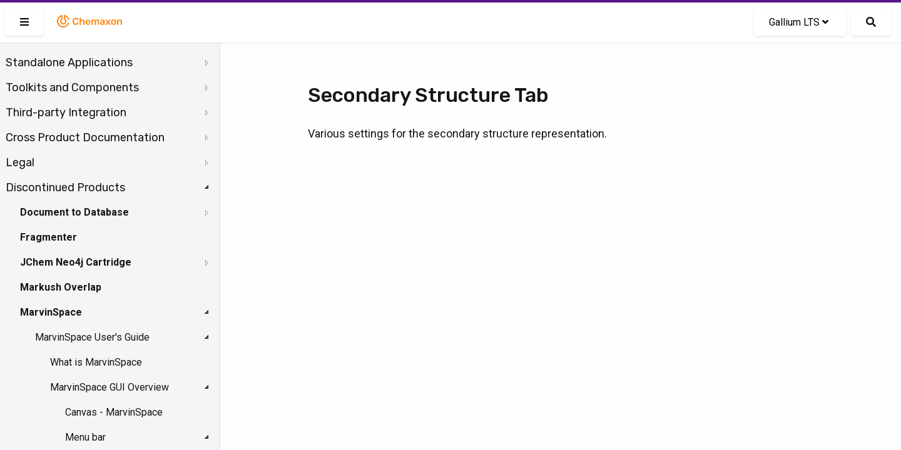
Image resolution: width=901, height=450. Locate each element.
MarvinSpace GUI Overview (109, 387)
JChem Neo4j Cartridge (75, 262)
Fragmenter (48, 237)
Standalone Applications (69, 62)
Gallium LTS (798, 22)
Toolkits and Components (72, 87)
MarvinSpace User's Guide (92, 337)
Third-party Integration (66, 112)
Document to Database (74, 212)
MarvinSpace (51, 312)
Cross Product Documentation (85, 137)
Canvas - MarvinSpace (114, 412)
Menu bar (85, 437)
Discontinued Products (65, 187)
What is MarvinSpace (96, 362)
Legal (20, 162)
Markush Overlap (60, 287)
